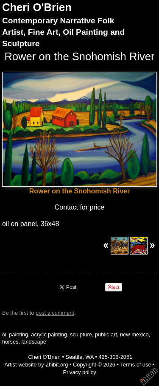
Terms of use (135, 364)
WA (89, 357)
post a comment (55, 313)
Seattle (73, 357)
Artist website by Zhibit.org (36, 364)
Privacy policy (79, 372)
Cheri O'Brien (37, 7)
